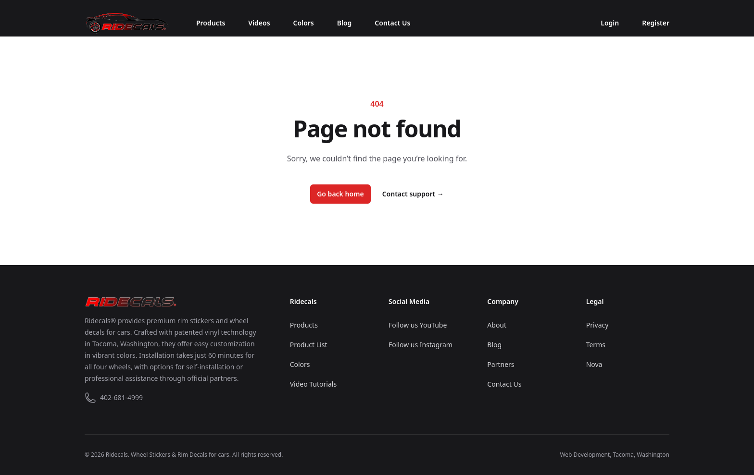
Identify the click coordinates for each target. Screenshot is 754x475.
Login (610, 22)
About (496, 324)
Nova (594, 364)
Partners (500, 364)
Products (210, 22)
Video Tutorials (313, 384)
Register (655, 22)
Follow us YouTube (418, 324)
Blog (344, 22)
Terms (595, 344)
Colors (303, 22)
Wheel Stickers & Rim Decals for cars (180, 455)
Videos (259, 22)
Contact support (413, 193)
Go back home (340, 193)
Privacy (597, 324)
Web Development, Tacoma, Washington (614, 455)
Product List (308, 344)
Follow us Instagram (420, 344)
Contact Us (392, 22)
